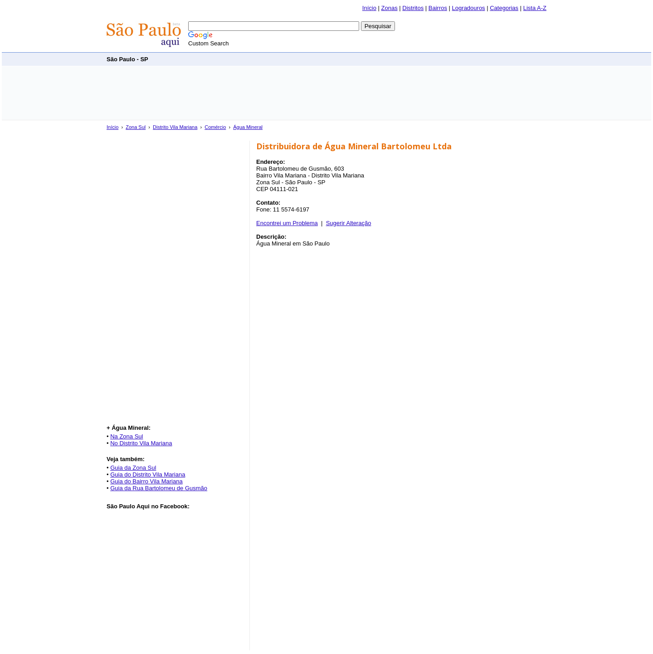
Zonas (389, 8)
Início (369, 8)
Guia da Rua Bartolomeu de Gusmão (158, 488)
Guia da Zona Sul (133, 467)
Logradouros (468, 8)
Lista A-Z (534, 8)
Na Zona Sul (126, 436)
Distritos (413, 8)
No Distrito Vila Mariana (141, 443)
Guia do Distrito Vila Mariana (147, 474)
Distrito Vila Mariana (175, 127)
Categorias (504, 8)
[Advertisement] (381, 58)
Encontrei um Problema (287, 223)
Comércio (215, 127)
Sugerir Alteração (348, 223)
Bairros (438, 8)
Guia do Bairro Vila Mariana (146, 481)
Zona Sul (136, 127)
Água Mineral (248, 127)
